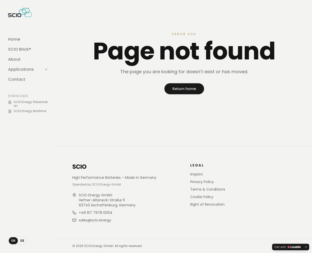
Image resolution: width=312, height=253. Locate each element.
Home (14, 39)
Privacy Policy (202, 181)
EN (13, 240)
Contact (16, 79)
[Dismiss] (306, 247)
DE (22, 240)
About (14, 59)
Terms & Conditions (207, 189)
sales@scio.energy (95, 220)
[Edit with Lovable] (287, 247)
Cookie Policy (201, 196)
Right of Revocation (207, 204)
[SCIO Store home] (20, 12)
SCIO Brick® (19, 49)
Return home (184, 88)
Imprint (196, 174)
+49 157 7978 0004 (95, 212)
